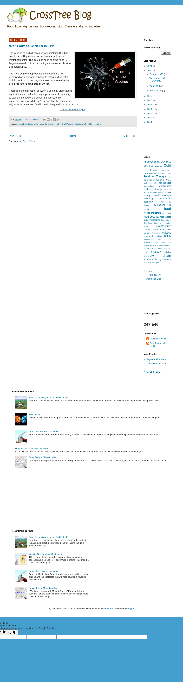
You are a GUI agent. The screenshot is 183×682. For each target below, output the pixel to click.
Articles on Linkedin (156, 363)
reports (168, 239)
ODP (146, 183)
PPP (150, 183)
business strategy (153, 189)
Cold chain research (162, 170)
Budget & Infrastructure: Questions (32, 448)
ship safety (159, 245)
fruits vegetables (152, 220)
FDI (159, 173)
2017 (150, 96)
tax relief (147, 262)
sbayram (108, 608)
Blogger (130, 608)
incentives (158, 223)
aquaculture (149, 186)
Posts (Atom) (29, 141)
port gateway (149, 239)
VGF (156, 183)
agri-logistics (165, 183)
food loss (166, 213)
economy (148, 201)
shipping (167, 245)
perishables (149, 236)
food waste (165, 217)
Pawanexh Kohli (158, 338)
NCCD (168, 179)
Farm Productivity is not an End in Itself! (48, 397)
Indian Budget (153, 180)
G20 (169, 177)
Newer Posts (16, 136)
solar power (157, 249)
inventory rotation (151, 229)
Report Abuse (152, 372)
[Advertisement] (157, 140)
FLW (164, 173)
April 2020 (155, 86)
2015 (150, 104)
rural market (149, 245)
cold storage (162, 195)
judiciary (147, 233)
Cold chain (38, 124)
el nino (159, 202)
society (147, 248)
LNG (162, 180)
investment (165, 229)
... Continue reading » (72, 109)
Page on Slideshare (156, 359)
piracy (159, 236)
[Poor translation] (12, 632)
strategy (156, 251)
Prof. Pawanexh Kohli (158, 344)
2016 (150, 100)
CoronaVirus (50, 124)
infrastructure (163, 226)
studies (168, 252)
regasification (159, 239)
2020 (150, 70)
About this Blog (153, 279)
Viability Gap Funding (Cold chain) (45, 554)
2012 (150, 117)
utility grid (155, 263)
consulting (148, 199)
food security (151, 216)
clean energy (158, 192)
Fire (169, 174)
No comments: (32, 119)
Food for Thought (92, 124)
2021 (150, 66)
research (148, 242)
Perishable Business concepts (43, 431)
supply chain (157, 255)
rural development (163, 242)
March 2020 (156, 90)
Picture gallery (153, 275)
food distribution (157, 211)
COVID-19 (166, 161)
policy (167, 235)
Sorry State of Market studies (43, 457)
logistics (166, 232)
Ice (145, 180)
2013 (150, 113)
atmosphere (165, 186)
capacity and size (25, 124)
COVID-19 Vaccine (65, 124)
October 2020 (157, 74)
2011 (150, 122)
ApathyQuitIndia (152, 161)
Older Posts (129, 136)
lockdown (156, 233)
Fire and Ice (35, 414)
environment (158, 205)
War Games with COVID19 (32, 46)
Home (73, 136)
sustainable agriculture (157, 259)
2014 (150, 109)
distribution (79, 124)
